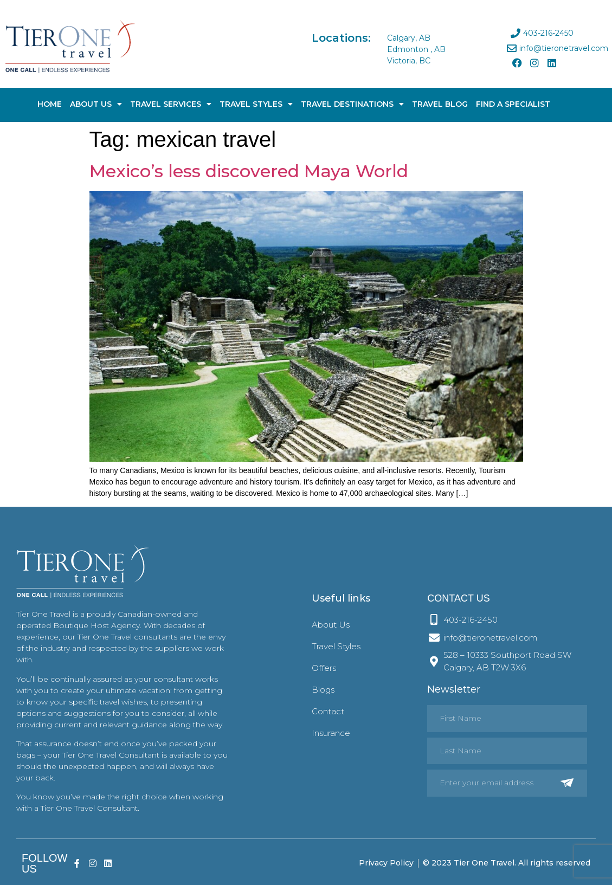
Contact (328, 711)
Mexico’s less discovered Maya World (248, 171)
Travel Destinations (352, 104)
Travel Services (170, 104)
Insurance (331, 733)
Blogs (323, 689)
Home (49, 104)
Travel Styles (256, 104)
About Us (96, 104)
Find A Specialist (513, 104)
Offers (324, 668)
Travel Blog (440, 104)
